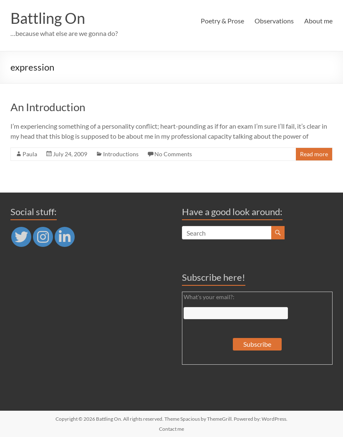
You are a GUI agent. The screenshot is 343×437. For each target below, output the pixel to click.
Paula (30, 154)
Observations (274, 21)
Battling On (47, 18)
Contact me (171, 429)
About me (318, 21)
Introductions (121, 154)
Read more (314, 154)
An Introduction (47, 107)
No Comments (173, 154)
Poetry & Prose (222, 21)
